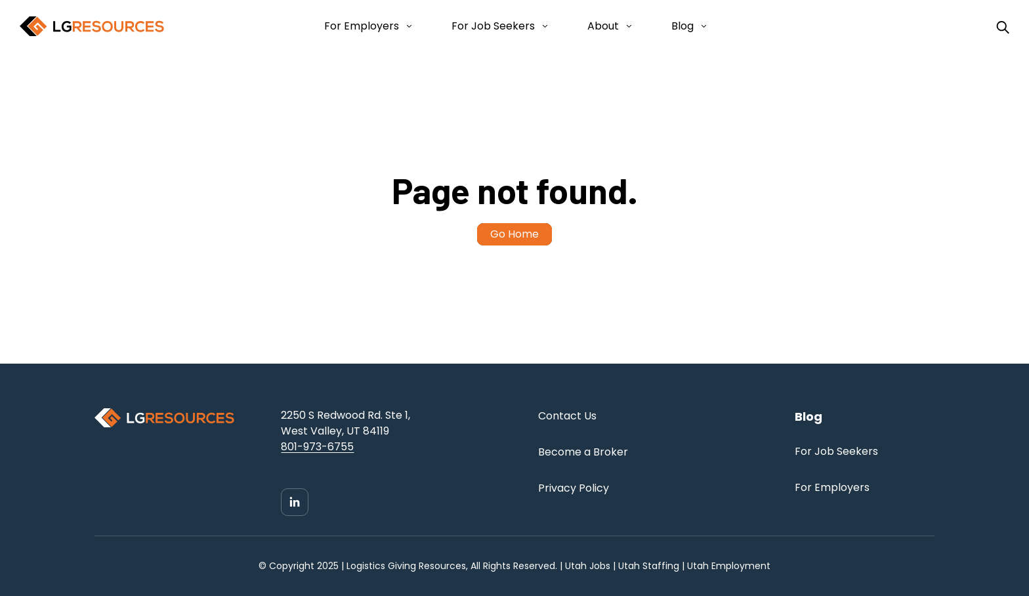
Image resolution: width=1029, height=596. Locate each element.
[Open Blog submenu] (701, 26)
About (603, 25)
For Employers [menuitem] (832, 487)
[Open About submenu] (626, 26)
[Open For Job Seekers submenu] (542, 26)
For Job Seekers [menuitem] (836, 451)
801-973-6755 (317, 446)
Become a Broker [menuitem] (583, 451)
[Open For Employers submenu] (406, 26)
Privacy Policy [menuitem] (573, 488)
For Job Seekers (493, 25)
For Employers (361, 25)
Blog (682, 25)
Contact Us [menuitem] (567, 415)
